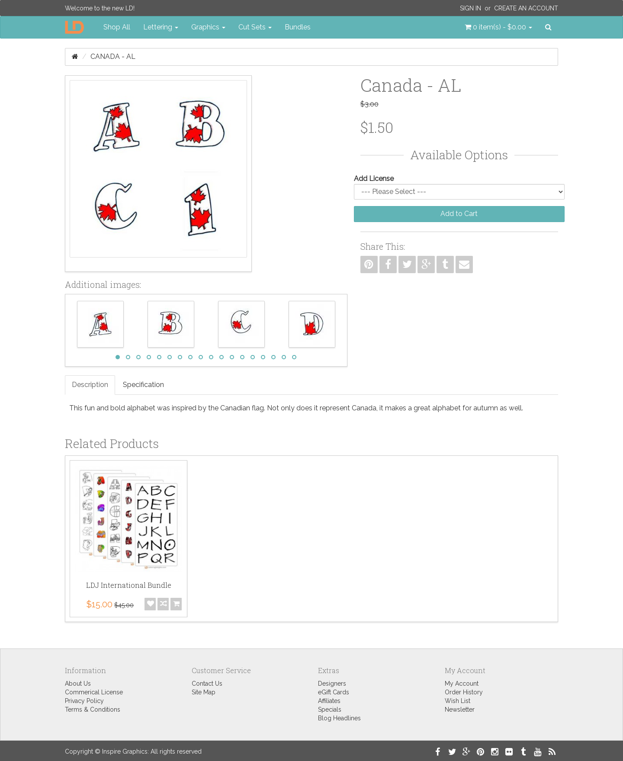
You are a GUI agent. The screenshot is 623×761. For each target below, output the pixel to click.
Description (90, 384)
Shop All (116, 27)
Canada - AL (112, 56)
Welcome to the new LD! (100, 8)
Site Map (203, 692)
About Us (78, 683)
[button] (498, 27)
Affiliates (329, 700)
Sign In (470, 8)
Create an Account (526, 8)
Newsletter (460, 709)
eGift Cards (333, 692)
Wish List (457, 700)
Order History (464, 692)
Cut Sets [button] (255, 27)
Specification (143, 384)
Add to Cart (459, 214)
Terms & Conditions (92, 709)
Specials (329, 709)
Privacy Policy (84, 700)
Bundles (298, 27)
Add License (374, 178)
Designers (332, 683)
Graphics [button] (208, 27)
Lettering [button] (160, 27)
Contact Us (207, 683)
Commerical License (94, 692)
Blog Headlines (339, 718)
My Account (461, 683)
